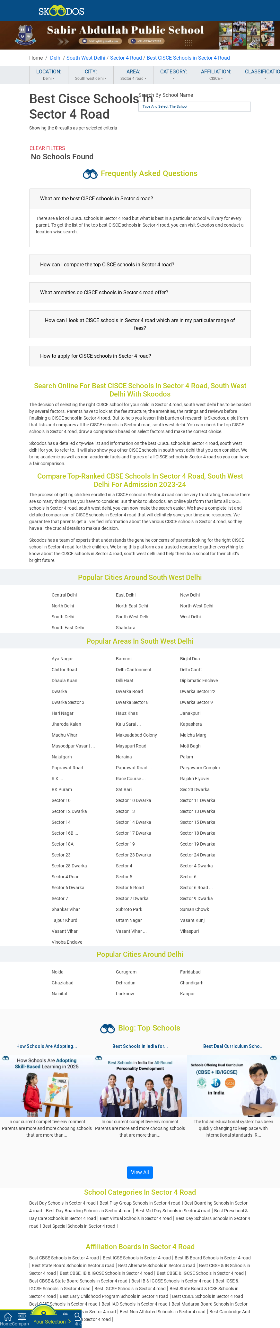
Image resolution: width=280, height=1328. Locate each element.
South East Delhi (68, 627)
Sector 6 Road (130, 887)
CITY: (91, 75)
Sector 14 (61, 822)
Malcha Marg (193, 735)
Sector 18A (63, 844)
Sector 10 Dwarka (133, 800)
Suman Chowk (194, 909)
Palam (186, 756)
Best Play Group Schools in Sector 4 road (140, 1203)
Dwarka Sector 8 (132, 702)
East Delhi (126, 594)
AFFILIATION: (216, 75)
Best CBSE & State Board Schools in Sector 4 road (78, 1280)
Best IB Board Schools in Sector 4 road (213, 1257)
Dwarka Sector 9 (196, 702)
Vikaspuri (189, 931)
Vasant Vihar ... (131, 931)
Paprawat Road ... (134, 767)
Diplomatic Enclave (199, 680)
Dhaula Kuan (64, 680)
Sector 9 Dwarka (196, 898)
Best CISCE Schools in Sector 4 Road (188, 58)
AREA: (133, 75)
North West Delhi (196, 605)
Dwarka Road (129, 691)
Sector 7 (60, 898)
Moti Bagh (190, 745)
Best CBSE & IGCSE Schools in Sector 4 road (200, 1273)
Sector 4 (124, 865)
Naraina (124, 756)
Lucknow (125, 993)
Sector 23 (61, 854)
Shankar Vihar (66, 909)
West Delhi (190, 616)
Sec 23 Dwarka (195, 789)
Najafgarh (62, 756)
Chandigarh (192, 982)
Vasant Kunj (192, 920)
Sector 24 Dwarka (197, 854)
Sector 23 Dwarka (133, 854)
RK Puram (62, 789)
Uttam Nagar (129, 920)
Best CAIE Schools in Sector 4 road (63, 1304)
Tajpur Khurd (64, 920)
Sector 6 (188, 876)
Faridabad (190, 971)
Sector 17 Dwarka (133, 833)
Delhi (56, 58)
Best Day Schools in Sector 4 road (62, 1203)
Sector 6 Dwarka (68, 887)
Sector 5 (124, 876)
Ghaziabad (63, 982)
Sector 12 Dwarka (69, 811)
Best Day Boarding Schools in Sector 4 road (89, 1210)
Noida (58, 971)
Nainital (59, 993)
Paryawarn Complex (200, 767)
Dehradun (126, 982)
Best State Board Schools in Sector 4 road (73, 1265)
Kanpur (187, 993)
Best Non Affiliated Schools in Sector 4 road (163, 1311)
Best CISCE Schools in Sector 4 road (207, 1296)
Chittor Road (64, 669)
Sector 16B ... (65, 833)
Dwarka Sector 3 (68, 702)
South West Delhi (85, 58)
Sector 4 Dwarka (196, 865)
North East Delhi (132, 605)
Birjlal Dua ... (192, 658)
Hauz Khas (127, 713)
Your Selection (52, 1321)
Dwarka (59, 691)
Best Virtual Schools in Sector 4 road (136, 1218)
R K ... (57, 778)
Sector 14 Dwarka (133, 822)
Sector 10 (61, 800)
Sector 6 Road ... (196, 887)
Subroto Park (129, 909)
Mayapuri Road (131, 745)
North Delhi (63, 605)
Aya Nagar (62, 658)
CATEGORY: (173, 75)
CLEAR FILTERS (47, 148)
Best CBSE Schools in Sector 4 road (64, 1257)
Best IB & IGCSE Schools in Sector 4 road (171, 1280)
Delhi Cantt (191, 669)
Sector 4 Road (126, 58)
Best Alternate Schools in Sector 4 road (156, 1265)
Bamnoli (124, 658)
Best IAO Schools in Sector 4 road (134, 1304)
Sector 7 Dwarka (132, 898)
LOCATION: (48, 75)
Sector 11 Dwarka (197, 800)
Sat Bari (124, 789)
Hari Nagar (63, 713)
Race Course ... (131, 778)
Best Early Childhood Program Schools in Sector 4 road (114, 1296)
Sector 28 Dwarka (69, 865)
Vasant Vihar (65, 931)
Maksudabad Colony (136, 735)
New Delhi (190, 594)
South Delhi (63, 616)
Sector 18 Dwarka (197, 833)
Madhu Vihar (64, 735)
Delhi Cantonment (134, 669)
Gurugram (126, 971)
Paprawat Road (67, 767)
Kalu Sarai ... (128, 724)
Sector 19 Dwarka (197, 844)
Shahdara (126, 627)
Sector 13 (125, 811)
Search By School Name (165, 95)
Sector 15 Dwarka (197, 822)
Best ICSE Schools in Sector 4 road (137, 1257)
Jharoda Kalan (66, 724)
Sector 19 (125, 844)
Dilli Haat (125, 680)
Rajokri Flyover (194, 778)
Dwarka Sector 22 (197, 691)
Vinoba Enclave (67, 942)
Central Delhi (64, 594)
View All (140, 1172)
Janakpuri (190, 713)
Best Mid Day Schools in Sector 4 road (173, 1210)
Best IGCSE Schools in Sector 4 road (130, 1288)
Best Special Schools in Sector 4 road (78, 1226)
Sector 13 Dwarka (197, 811)
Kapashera (191, 724)
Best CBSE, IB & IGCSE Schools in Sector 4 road (106, 1273)
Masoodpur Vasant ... (73, 745)
